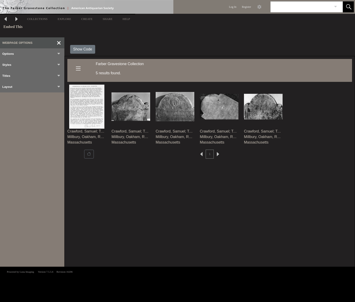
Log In (232, 6)
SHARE (107, 19)
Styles (31, 65)
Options (31, 54)
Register (246, 6)
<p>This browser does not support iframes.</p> (177, 284)
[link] (335, 6)
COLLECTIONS (37, 19)
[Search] (301, 7)
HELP (126, 19)
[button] (348, 6)
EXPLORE (64, 19)
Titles (31, 76)
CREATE (86, 19)
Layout (31, 87)
